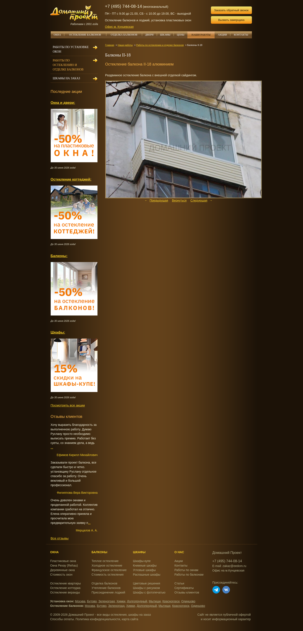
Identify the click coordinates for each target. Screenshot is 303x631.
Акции (178, 561)
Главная (109, 45)
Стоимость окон (61, 574)
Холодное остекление (107, 565)
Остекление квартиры (65, 583)
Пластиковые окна (63, 561)
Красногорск (171, 601)
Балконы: (59, 256)
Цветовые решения (146, 583)
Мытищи (155, 601)
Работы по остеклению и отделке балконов (160, 45)
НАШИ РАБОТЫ (201, 34)
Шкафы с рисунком (146, 588)
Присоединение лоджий (108, 592)
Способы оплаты (62, 619)
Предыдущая (159, 200)
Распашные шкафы (146, 574)
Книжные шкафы (145, 565)
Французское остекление (109, 570)
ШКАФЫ (167, 34)
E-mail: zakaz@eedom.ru (229, 566)
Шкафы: (58, 332)
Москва (80, 601)
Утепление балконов (106, 588)
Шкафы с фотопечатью (149, 592)
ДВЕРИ (151, 34)
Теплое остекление (105, 561)
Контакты (180, 565)
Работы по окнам (186, 570)
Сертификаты (184, 588)
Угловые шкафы (144, 570)
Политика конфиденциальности (97, 619)
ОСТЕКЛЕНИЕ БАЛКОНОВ (87, 34)
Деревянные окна (62, 570)
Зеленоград (106, 601)
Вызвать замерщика (231, 20)
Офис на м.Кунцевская (228, 570)
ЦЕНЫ (182, 34)
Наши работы (125, 45)
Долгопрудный (137, 601)
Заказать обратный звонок (231, 10)
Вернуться (179, 200)
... (52, 447)
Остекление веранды (65, 592)
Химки (120, 601)
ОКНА (59, 34)
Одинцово (188, 601)
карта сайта (130, 619)
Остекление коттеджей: (71, 179)
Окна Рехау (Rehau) (64, 565)
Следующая (198, 200)
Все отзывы (60, 538)
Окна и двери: (63, 103)
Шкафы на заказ (66, 78)
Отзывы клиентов (186, 592)
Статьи (179, 583)
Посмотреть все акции (68, 405)
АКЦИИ (224, 34)
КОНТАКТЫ (241, 34)
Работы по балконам (189, 574)
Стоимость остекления (108, 574)
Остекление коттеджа (65, 588)
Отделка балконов (104, 583)
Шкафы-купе (142, 561)
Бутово (92, 601)
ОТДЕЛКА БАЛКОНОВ (126, 34)
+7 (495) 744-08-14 (123, 6)
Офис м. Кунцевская (119, 26)
